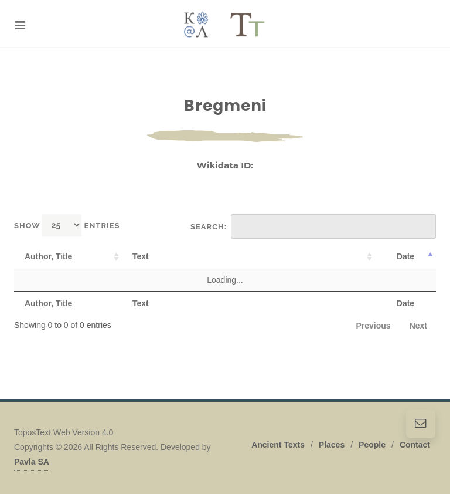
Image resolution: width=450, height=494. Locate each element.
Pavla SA (31, 461)
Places (332, 444)
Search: (313, 226)
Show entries (67, 225)
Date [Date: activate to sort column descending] (405, 256)
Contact (415, 444)
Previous (373, 325)
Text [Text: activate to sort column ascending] (140, 256)
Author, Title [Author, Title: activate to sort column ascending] (48, 256)
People (372, 444)
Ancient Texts (278, 444)
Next (418, 325)
